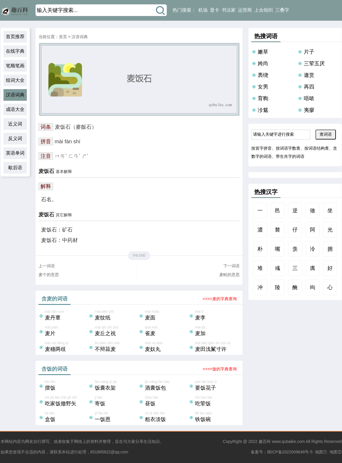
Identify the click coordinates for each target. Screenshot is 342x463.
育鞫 (263, 98)
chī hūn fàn (217, 401)
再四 (309, 87)
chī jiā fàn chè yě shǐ (67, 401)
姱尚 (263, 63)
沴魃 (263, 110)
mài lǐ (217, 316)
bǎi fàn (67, 386)
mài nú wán (167, 347)
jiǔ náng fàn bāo (167, 386)
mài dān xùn (67, 316)
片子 (309, 52)
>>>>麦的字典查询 (220, 298)
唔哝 (309, 98)
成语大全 (15, 109)
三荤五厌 (314, 63)
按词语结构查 (316, 148)
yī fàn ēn (116, 417)
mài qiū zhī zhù (116, 331)
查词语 (326, 134)
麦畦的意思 (229, 274)
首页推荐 (15, 36)
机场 (203, 10)
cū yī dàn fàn (167, 417)
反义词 (15, 138)
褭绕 (263, 75)
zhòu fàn (167, 401)
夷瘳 (309, 110)
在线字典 (15, 51)
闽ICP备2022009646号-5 (290, 452)
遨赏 (309, 75)
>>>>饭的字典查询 (220, 369)
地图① (321, 452)
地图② (335, 452)
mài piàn (67, 331)
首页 (63, 36)
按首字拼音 (261, 148)
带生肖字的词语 (290, 156)
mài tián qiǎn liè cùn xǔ (217, 347)
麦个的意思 (48, 274)
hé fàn (67, 417)
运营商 (245, 10)
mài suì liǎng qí (67, 347)
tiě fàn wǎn (217, 417)
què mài (167, 331)
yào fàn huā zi (217, 386)
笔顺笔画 (15, 65)
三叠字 (282, 10)
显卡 (214, 10)
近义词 (15, 123)
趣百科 (265, 441)
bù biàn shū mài (116, 347)
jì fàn (116, 401)
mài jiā (217, 331)
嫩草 (263, 52)
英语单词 (15, 153)
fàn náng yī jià (116, 386)
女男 (263, 87)
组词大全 (15, 80)
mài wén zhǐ (116, 316)
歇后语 (15, 167)
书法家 (229, 10)
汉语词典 (15, 94)
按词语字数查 (288, 148)
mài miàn (167, 316)
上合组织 (263, 10)
